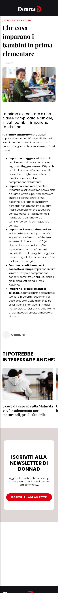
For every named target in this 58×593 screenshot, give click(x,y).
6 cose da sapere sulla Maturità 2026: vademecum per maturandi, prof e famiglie (27, 410)
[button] (4, 9)
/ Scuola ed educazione (16, 20)
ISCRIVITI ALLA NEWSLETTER (29, 497)
